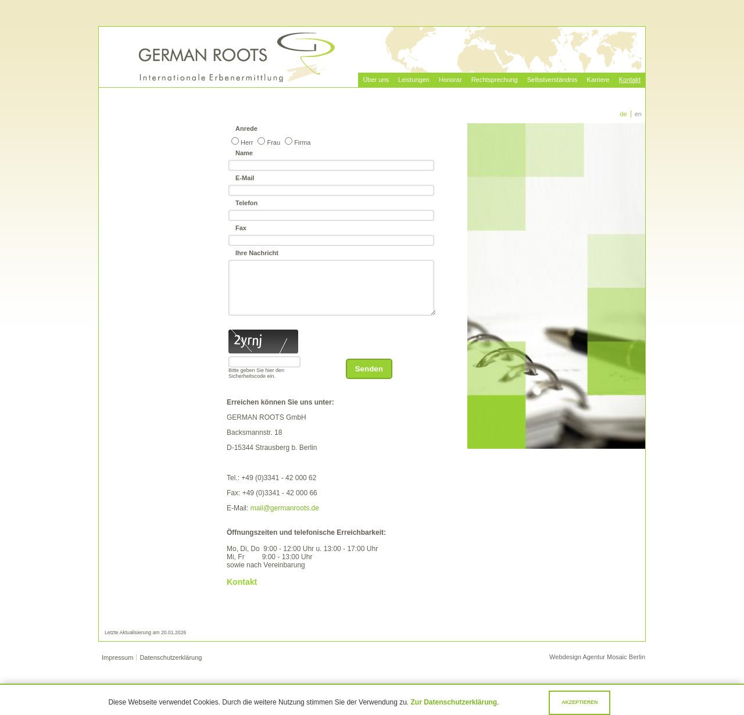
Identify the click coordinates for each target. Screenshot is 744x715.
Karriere (598, 79)
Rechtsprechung (494, 79)
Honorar (450, 79)
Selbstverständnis (552, 79)
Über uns (376, 79)
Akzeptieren (579, 702)
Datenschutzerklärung (171, 667)
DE (623, 113)
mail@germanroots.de (285, 518)
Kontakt (630, 79)
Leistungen (414, 79)
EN (638, 113)
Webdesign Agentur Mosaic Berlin (597, 667)
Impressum (117, 667)
